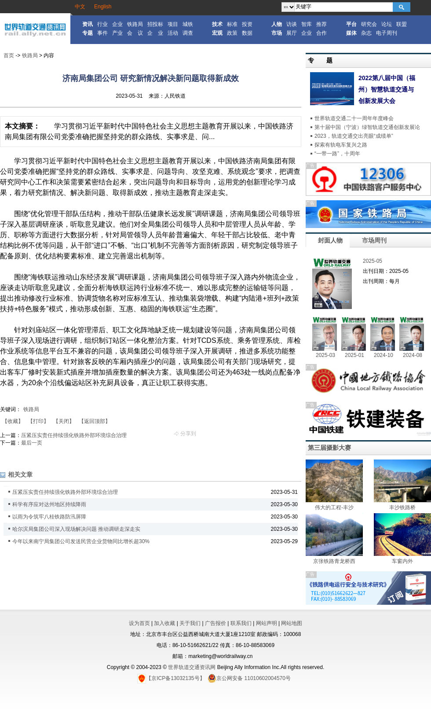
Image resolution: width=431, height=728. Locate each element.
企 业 (155, 33)
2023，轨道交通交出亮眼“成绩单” (353, 136)
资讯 (87, 24)
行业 (102, 24)
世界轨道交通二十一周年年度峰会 (354, 118)
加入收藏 (164, 623)
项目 (173, 24)
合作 (321, 33)
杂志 (366, 33)
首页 (9, 55)
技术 (217, 24)
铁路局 (135, 24)
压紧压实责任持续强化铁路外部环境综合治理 (74, 435)
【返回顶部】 (94, 421)
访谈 (291, 24)
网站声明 (266, 623)
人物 (276, 24)
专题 (87, 33)
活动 (173, 33)
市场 (276, 33)
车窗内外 (402, 561)
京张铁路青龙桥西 (334, 561)
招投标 (155, 24)
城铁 (188, 24)
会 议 (135, 33)
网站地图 (291, 623)
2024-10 (383, 355)
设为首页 (139, 623)
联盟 (401, 24)
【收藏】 (12, 421)
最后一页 (31, 443)
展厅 (291, 33)
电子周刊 (386, 33)
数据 (247, 33)
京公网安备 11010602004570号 (249, 678)
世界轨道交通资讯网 (192, 667)
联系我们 (241, 623)
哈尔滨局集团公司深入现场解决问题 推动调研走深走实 (76, 529)
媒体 (351, 33)
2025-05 (372, 261)
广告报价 (215, 623)
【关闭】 (63, 421)
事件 (102, 33)
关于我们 (190, 623)
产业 (117, 33)
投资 (247, 24)
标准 (232, 24)
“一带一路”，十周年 (337, 154)
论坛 (386, 24)
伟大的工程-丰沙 (334, 507)
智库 (306, 24)
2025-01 (354, 355)
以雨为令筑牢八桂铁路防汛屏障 (49, 517)
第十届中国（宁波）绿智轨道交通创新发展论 (367, 127)
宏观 (217, 33)
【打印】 (38, 421)
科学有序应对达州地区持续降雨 (49, 504)
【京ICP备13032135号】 (171, 678)
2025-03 (325, 355)
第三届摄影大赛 (329, 447)
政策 (232, 33)
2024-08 (412, 355)
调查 (188, 33)
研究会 (369, 24)
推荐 (321, 24)
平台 (351, 24)
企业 (117, 24)
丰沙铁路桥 (402, 507)
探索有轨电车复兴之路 (340, 145)
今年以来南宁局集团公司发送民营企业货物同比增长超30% (81, 541)
